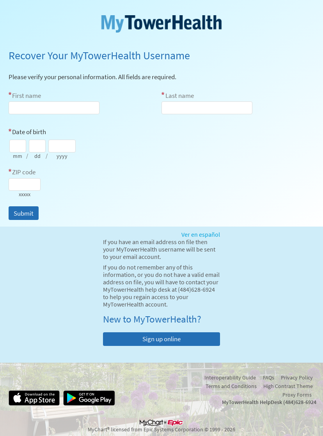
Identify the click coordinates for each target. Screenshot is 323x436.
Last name (179, 95)
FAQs (268, 377)
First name (26, 95)
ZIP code (23, 172)
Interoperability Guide (230, 377)
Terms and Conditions (231, 386)
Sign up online (161, 339)
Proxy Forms (297, 394)
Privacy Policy (297, 377)
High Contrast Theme (288, 386)
